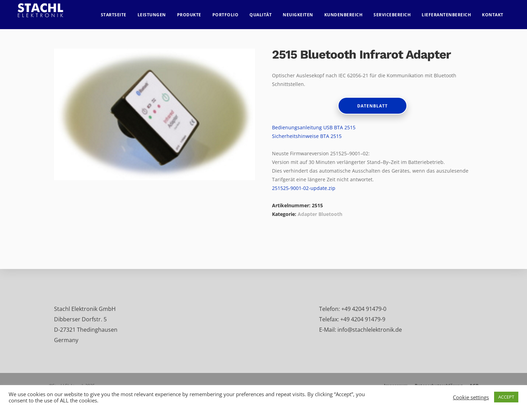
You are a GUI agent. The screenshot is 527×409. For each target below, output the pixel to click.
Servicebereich (398, 12)
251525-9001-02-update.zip (303, 188)
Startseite (119, 12)
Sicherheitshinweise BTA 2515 (307, 136)
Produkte (195, 12)
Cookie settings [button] (471, 397)
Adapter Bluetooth (320, 214)
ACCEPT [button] (506, 397)
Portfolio (231, 12)
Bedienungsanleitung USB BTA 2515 (313, 127)
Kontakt (499, 12)
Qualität (267, 12)
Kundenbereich (349, 12)
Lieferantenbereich (452, 12)
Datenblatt (372, 106)
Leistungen (157, 12)
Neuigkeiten (304, 12)
